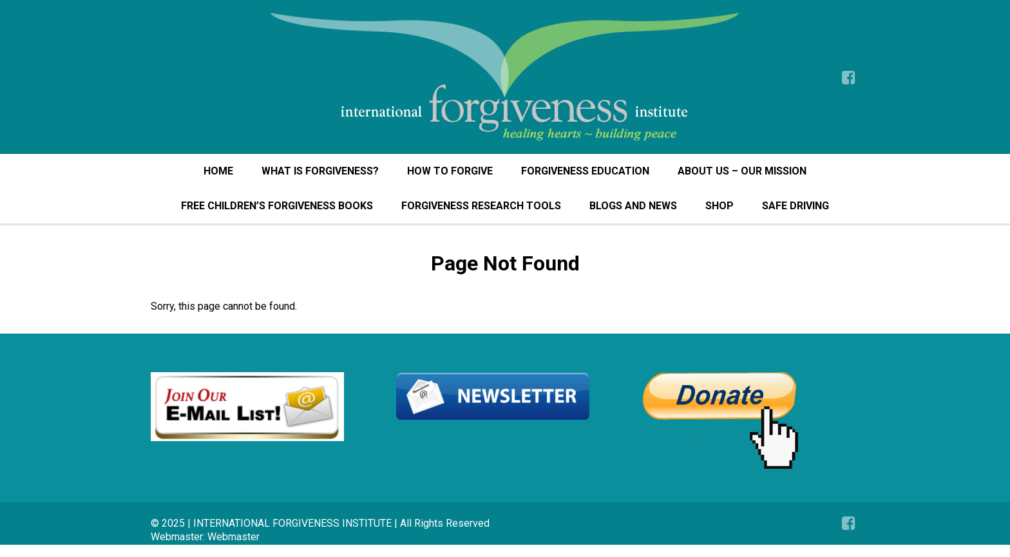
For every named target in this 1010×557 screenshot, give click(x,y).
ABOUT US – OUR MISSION (742, 171)
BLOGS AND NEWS (633, 206)
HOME (218, 171)
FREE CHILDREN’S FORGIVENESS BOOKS (277, 206)
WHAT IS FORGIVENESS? (320, 171)
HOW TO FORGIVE (450, 171)
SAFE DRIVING (795, 206)
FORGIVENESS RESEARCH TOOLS (481, 206)
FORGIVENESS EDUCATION (585, 171)
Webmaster (233, 537)
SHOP (719, 206)
